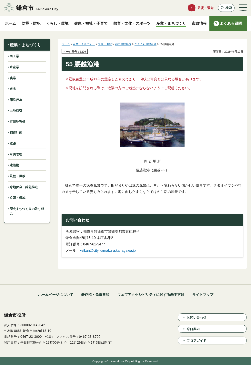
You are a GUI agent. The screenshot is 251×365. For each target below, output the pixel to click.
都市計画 (16, 132)
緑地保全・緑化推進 (24, 187)
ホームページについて (55, 295)
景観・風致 (17, 176)
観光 (13, 89)
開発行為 (16, 100)
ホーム (66, 44)
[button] (226, 8)
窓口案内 (193, 329)
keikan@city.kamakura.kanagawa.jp (108, 250)
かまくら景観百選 (145, 44)
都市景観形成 (123, 44)
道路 (13, 143)
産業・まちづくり (25, 45)
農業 (13, 78)
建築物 (14, 165)
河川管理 (16, 154)
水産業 (14, 67)
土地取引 (16, 110)
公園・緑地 (17, 198)
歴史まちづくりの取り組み (27, 211)
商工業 (14, 56)
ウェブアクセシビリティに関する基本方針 (150, 295)
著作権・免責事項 (95, 295)
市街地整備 (17, 121)
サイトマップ (202, 295)
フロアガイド (196, 340)
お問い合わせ (196, 317)
